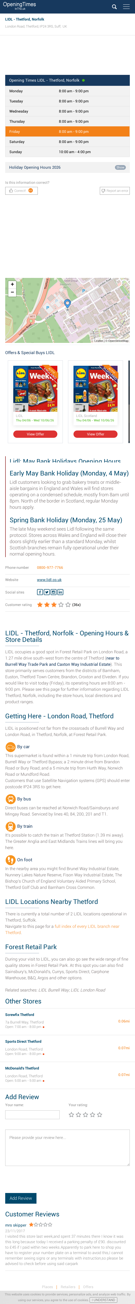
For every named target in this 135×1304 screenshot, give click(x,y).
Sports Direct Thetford (23, 1041)
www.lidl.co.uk (49, 580)
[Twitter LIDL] (47, 592)
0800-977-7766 (50, 567)
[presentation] (44, 1183)
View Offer (35, 434)
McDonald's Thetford (22, 1068)
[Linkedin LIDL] (60, 592)
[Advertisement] (67, 57)
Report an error (114, 191)
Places (47, 1287)
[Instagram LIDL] (54, 592)
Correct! (21, 190)
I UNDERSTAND (103, 1300)
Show (120, 167)
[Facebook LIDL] (40, 592)
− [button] (12, 293)
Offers (88, 1287)
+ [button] (12, 285)
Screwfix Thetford (19, 1015)
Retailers (68, 1287)
